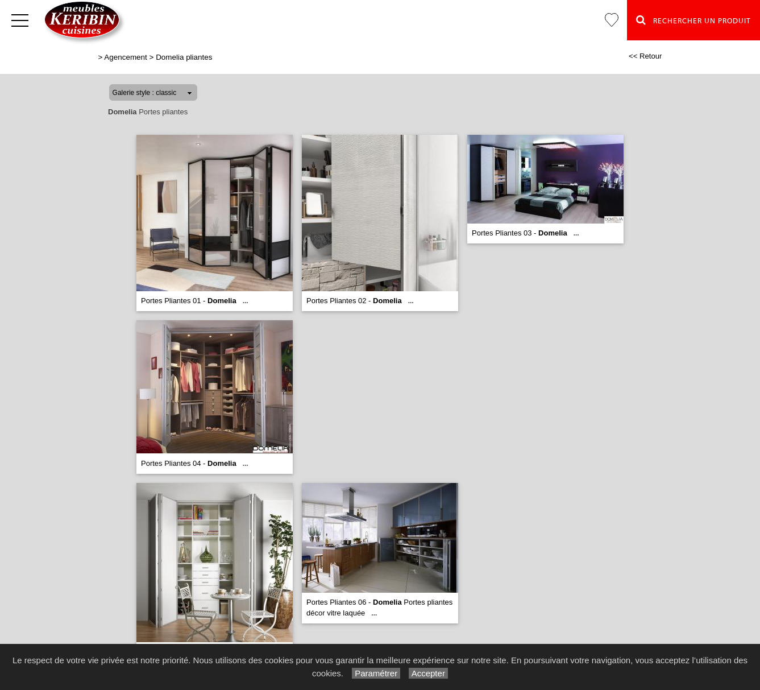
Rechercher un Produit (693, 20)
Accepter (428, 673)
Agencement (125, 57)
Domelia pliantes (184, 57)
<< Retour (645, 56)
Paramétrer (376, 673)
